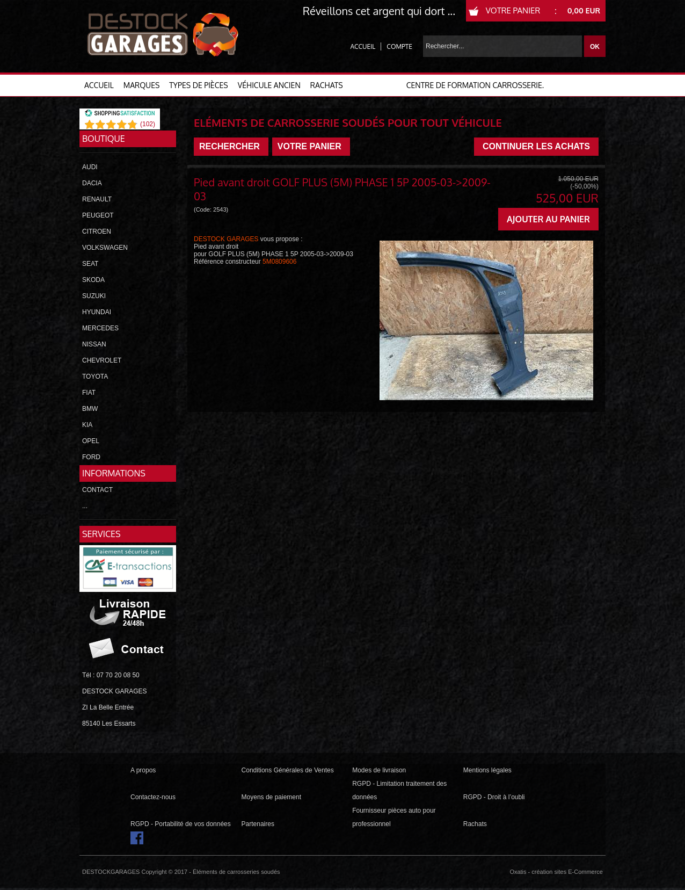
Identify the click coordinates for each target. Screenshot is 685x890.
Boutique (103, 138)
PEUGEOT (98, 215)
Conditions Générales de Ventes (288, 770)
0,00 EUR (583, 10)
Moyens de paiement (271, 797)
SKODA (93, 280)
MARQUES (141, 85)
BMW (90, 409)
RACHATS (326, 85)
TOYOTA (95, 376)
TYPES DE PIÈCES (198, 85)
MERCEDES (100, 328)
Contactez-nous (153, 797)
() (147, 124)
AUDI (90, 167)
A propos (143, 770)
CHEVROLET (101, 360)
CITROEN (96, 231)
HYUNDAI (96, 312)
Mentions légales (487, 770)
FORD (91, 457)
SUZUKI (94, 296)
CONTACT (97, 490)
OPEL (90, 441)
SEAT (90, 263)
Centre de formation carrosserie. (475, 85)
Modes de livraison (379, 770)
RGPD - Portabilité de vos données (180, 824)
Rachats (475, 824)
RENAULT (97, 199)
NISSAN (94, 344)
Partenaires (258, 824)
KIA (87, 425)
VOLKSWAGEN (105, 247)
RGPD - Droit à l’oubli (494, 797)
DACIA (92, 183)
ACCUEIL (99, 85)
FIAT (89, 392)
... (85, 506)
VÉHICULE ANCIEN (269, 85)
